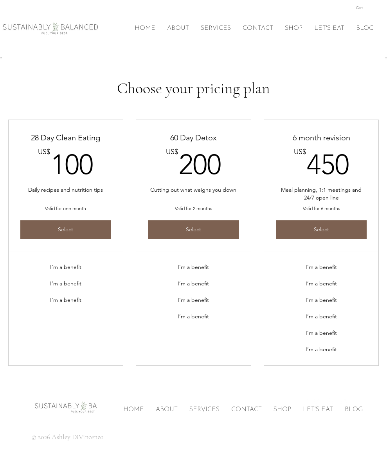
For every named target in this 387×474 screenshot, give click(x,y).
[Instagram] (343, 402)
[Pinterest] (330, 402)
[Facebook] (305, 402)
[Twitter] (318, 402)
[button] (364, 8)
